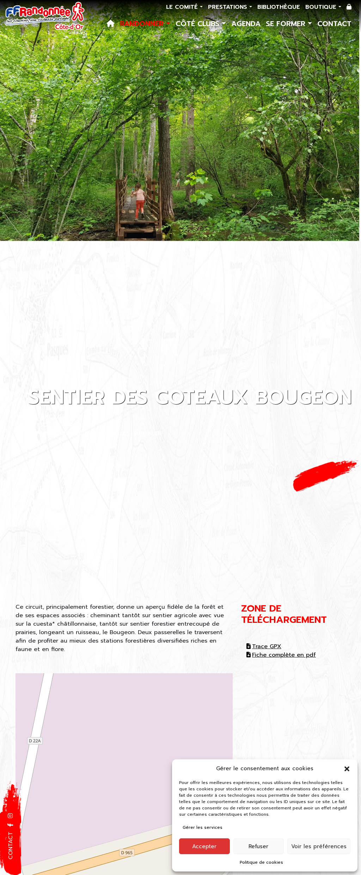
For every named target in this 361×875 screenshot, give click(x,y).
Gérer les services (202, 827)
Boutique (321, 7)
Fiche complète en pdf (281, 655)
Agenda (246, 23)
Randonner (143, 23)
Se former (287, 23)
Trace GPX (263, 646)
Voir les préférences (319, 846)
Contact (334, 23)
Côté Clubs (199, 23)
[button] (346, 768)
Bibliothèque (278, 7)
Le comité (183, 7)
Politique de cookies (261, 862)
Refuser (258, 846)
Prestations (228, 7)
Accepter (204, 846)
